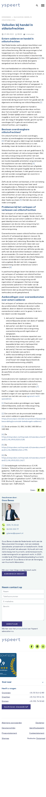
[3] (3, 141)
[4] (33, 163)
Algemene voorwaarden (12, 723)
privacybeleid (21, 629)
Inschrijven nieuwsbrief (16, 707)
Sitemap (5, 738)
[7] (37, 387)
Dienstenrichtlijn (8, 728)
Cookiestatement (36, 733)
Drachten (6, 697)
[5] (21, 200)
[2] (41, 102)
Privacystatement (9, 733)
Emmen (5, 701)
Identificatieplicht (36, 728)
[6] (10, 267)
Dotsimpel (40, 738)
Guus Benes (8, 500)
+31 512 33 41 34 (37, 697)
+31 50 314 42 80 (37, 693)
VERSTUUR (12, 624)
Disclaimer (40, 723)
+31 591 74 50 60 (37, 701)
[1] (40, 58)
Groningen (6, 693)
